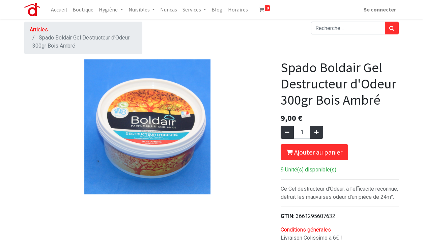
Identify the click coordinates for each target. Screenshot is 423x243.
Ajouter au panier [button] (314, 152)
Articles (39, 29)
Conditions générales (306, 229)
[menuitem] (59, 9)
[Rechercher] (392, 28)
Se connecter (380, 9)
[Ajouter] (316, 132)
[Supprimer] (287, 132)
